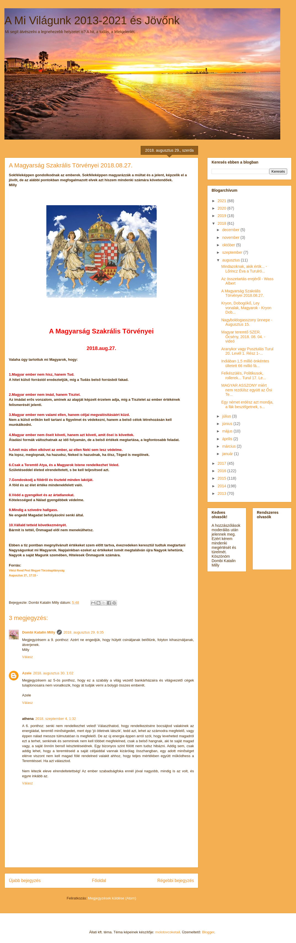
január (228, 454)
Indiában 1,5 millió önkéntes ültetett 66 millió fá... (245, 363)
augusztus (231, 260)
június (227, 423)
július (227, 416)
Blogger (208, 932)
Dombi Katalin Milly (38, 632)
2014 (222, 486)
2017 (222, 463)
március (229, 446)
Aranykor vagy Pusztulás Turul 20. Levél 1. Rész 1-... (247, 351)
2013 (222, 493)
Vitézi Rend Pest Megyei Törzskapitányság (37, 570)
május (227, 431)
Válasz (27, 657)
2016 (222, 471)
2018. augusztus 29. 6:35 (83, 632)
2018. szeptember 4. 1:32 (55, 719)
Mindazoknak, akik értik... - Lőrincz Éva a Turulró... (244, 268)
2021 (222, 201)
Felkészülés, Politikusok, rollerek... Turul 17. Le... (243, 375)
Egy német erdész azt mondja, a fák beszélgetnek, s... (247, 404)
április (227, 439)
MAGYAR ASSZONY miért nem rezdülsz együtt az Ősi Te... (246, 390)
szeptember (232, 252)
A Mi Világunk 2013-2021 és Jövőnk (92, 20)
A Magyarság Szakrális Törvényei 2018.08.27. (242, 293)
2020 (222, 208)
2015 (222, 478)
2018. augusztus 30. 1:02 (53, 673)
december (231, 230)
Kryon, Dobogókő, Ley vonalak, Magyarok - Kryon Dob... (246, 308)
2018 (222, 223)
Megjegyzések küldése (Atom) (112, 898)
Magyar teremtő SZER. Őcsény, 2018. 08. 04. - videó (243, 337)
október (229, 245)
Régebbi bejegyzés (175, 880)
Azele (26, 673)
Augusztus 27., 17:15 (22, 575)
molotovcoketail (167, 932)
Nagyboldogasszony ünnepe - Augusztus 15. (246, 322)
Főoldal (99, 880)
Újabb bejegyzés (25, 880)
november (231, 237)
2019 (222, 215)
